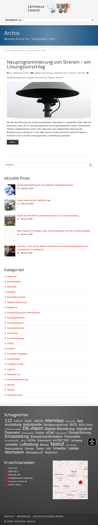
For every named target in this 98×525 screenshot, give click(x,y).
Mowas (51, 77)
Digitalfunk (12, 307)
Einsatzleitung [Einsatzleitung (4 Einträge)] (17, 436)
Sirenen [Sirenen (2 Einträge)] (29, 448)
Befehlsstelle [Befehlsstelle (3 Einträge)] (32, 424)
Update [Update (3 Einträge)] (73, 448)
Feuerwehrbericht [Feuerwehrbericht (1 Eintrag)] (12, 441)
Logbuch (11, 369)
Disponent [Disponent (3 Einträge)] (12, 432)
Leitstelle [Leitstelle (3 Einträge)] (11, 444)
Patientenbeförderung (17, 379)
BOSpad (11, 292)
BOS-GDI (11, 287)
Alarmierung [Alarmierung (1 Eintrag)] (70, 421)
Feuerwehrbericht (15, 328)
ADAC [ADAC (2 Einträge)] (28, 420)
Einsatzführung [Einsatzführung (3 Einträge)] (80, 432)
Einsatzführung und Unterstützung (23, 312)
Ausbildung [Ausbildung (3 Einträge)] (13, 424)
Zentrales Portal (14, 395)
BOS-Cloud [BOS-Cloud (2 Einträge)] (86, 424)
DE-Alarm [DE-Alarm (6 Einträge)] (33, 428)
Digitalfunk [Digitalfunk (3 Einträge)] (84, 429)
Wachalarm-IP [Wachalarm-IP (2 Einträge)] (34, 452)
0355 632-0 (13, 471)
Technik (81, 73)
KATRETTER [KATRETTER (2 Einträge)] (61, 440)
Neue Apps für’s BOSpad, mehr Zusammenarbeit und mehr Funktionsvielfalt (53, 231)
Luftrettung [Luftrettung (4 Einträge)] (29, 444)
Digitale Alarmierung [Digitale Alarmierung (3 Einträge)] (60, 429)
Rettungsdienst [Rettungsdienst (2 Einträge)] (14, 448)
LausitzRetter (13, 359)
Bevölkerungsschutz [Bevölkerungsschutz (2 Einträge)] (56, 424)
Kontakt (9, 516)
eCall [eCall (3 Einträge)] (50, 432)
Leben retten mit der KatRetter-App (34, 200)
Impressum (24, 516)
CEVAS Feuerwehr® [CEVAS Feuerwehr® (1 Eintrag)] (13, 429)
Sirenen (72, 73)
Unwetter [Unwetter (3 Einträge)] (59, 448)
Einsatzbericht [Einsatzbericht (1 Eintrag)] (61, 433)
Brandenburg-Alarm (16, 297)
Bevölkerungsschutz (16, 77)
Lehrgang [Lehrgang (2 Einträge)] (76, 440)
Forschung (12, 333)
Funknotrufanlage (15, 338)
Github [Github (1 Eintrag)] (23, 441)
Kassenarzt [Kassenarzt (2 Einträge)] (44, 440)
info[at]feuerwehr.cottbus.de (20, 478)
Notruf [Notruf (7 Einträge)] (57, 444)
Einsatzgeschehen (16, 317)
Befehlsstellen (14, 281)
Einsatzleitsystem (15, 323)
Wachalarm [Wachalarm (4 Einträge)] (14, 452)
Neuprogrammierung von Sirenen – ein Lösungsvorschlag (49, 64)
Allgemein (12, 276)
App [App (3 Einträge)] (80, 421)
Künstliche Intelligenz (17, 354)
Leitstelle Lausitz (15, 364)
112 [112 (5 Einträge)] (8, 420)
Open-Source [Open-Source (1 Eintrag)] (71, 445)
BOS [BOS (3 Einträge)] (73, 424)
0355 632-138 (14, 475)
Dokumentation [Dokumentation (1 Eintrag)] (28, 433)
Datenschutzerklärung (48, 516)
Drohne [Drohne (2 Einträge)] (39, 432)
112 (15, 468)
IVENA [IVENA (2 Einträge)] (32, 440)
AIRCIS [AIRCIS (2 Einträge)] (38, 420)
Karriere (11, 348)
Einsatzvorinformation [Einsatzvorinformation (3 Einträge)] (47, 436)
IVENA (10, 343)
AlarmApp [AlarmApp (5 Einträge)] (54, 420)
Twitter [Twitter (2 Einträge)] (40, 448)
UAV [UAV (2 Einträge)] (48, 448)
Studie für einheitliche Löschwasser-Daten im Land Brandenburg (48, 215)
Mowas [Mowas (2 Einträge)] (44, 444)
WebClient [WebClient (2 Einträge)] (51, 452)
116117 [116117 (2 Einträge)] (18, 420)
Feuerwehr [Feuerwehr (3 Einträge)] (73, 436)
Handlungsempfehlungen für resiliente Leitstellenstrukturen (45, 185)
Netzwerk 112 (61, 73)
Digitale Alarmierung (43, 73)
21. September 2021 (18, 73)
